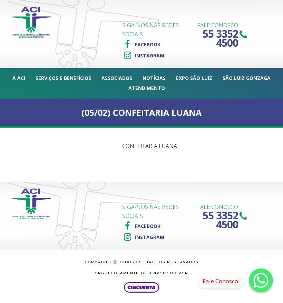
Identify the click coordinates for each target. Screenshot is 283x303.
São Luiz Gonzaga (247, 78)
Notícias (154, 78)
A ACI (18, 78)
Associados (116, 78)
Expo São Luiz (194, 78)
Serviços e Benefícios (63, 78)
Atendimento (146, 88)
